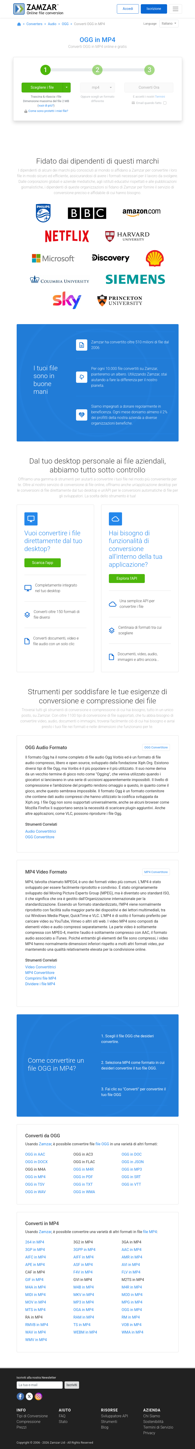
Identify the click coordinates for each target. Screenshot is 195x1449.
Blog (104, 1427)
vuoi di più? (46, 105)
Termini (160, 96)
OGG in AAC (35, 1154)
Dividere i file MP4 (40, 984)
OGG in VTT (131, 1184)
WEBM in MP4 (85, 1332)
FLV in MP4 (131, 1272)
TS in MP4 (82, 1324)
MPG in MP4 (132, 1302)
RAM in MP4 (83, 1317)
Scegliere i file (42, 87)
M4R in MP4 (132, 1287)
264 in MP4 (34, 1242)
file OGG (102, 1144)
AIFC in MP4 (35, 1257)
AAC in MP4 (131, 1249)
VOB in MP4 (131, 1324)
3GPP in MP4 (84, 1249)
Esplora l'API (127, 578)
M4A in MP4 (35, 1287)
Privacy (149, 1433)
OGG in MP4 (35, 1177)
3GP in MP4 (35, 1249)
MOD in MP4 (132, 1294)
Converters (34, 24)
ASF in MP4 (83, 1264)
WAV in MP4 (35, 1332)
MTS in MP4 (35, 1309)
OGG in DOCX (36, 1162)
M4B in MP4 (83, 1287)
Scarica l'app (42, 562)
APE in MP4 (35, 1264)
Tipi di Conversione (32, 1416)
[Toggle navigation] (175, 9)
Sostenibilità (153, 1421)
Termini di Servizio (158, 1427)
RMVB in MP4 (36, 1324)
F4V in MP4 (83, 1272)
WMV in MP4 (36, 1340)
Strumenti (109, 1421)
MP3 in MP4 (83, 1302)
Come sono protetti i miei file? (48, 111)
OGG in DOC (131, 1154)
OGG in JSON (133, 1162)
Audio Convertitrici (40, 831)
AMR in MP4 (132, 1257)
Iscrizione (154, 9)
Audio (52, 24)
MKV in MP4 (83, 1294)
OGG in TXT (83, 1184)
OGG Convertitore (156, 747)
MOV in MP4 (35, 1302)
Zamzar (45, 1144)
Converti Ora (149, 87)
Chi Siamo (151, 1416)
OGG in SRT (131, 1177)
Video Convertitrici (40, 967)
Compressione (29, 1421)
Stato (63, 1421)
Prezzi (22, 1427)
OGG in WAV (35, 1192)
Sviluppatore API (114, 1416)
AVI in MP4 (131, 1264)
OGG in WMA (84, 1192)
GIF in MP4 (34, 1279)
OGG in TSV (35, 1184)
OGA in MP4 (83, 1309)
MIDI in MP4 (35, 1294)
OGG (65, 24)
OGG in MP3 (132, 1169)
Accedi (128, 9)
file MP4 (150, 1232)
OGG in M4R (83, 1169)
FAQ (62, 1416)
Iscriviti (72, 1385)
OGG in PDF (83, 1177)
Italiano (167, 23)
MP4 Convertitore (156, 872)
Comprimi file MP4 (40, 978)
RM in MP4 (131, 1317)
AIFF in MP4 (83, 1257)
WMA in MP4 (132, 1332)
